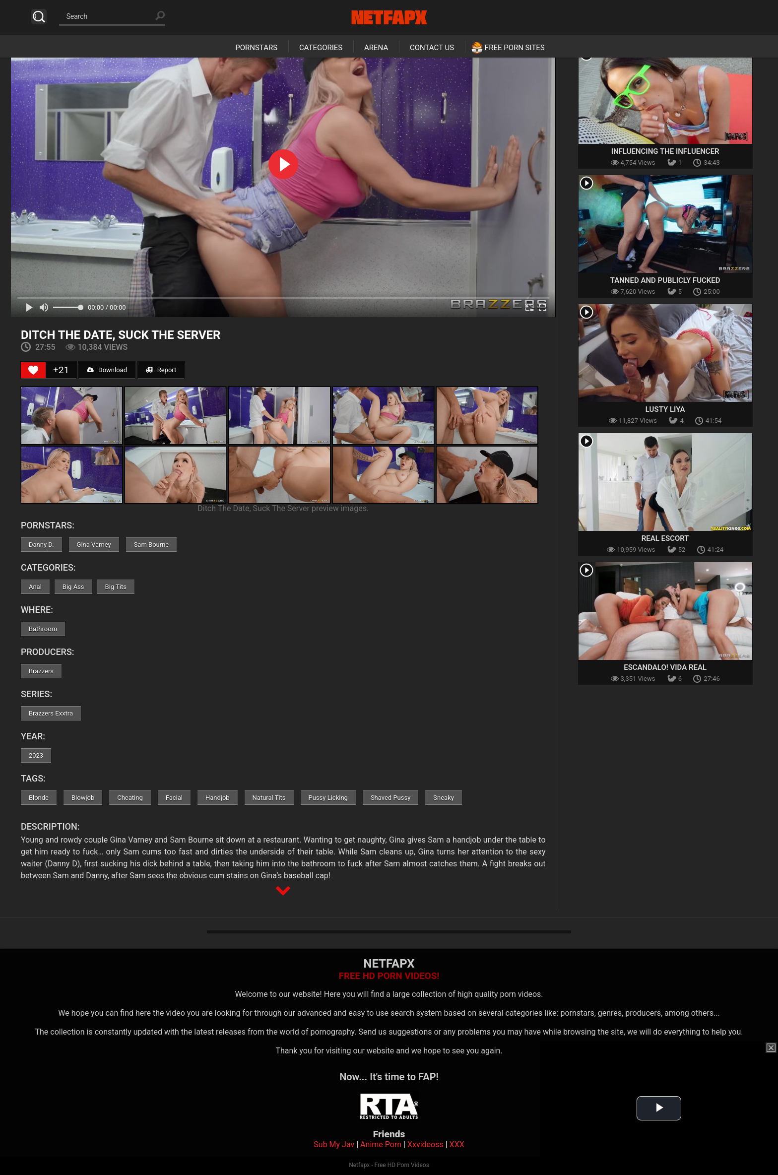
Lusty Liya (665, 409)
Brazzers (41, 671)
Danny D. (41, 544)
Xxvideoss (425, 1144)
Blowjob (82, 797)
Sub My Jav (334, 1144)
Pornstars (256, 47)
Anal (35, 586)
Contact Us (432, 47)
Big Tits (116, 586)
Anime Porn (380, 1144)
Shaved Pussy (390, 797)
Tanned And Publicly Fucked (665, 280)
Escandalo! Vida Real (665, 667)
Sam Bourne (151, 544)
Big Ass (73, 586)
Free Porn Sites (515, 47)
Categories (320, 47)
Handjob (217, 797)
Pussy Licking (328, 797)
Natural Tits (269, 797)
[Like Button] (33, 370)
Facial (174, 797)
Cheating (129, 797)
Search (39, 16)
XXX (457, 1144)
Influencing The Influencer (665, 151)
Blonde (39, 797)
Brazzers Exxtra (51, 713)
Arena (376, 47)
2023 (36, 755)
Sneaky (443, 797)
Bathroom (43, 629)
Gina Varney (94, 544)
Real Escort (665, 538)
